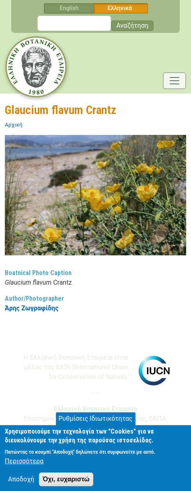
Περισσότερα (24, 465)
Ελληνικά (120, 8)
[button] (95, 198)
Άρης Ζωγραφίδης (31, 308)
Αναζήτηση (132, 25)
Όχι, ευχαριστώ (66, 483)
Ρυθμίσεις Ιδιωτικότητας (96, 422)
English (69, 8)
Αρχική (14, 124)
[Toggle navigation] (174, 80)
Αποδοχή (21, 483)
